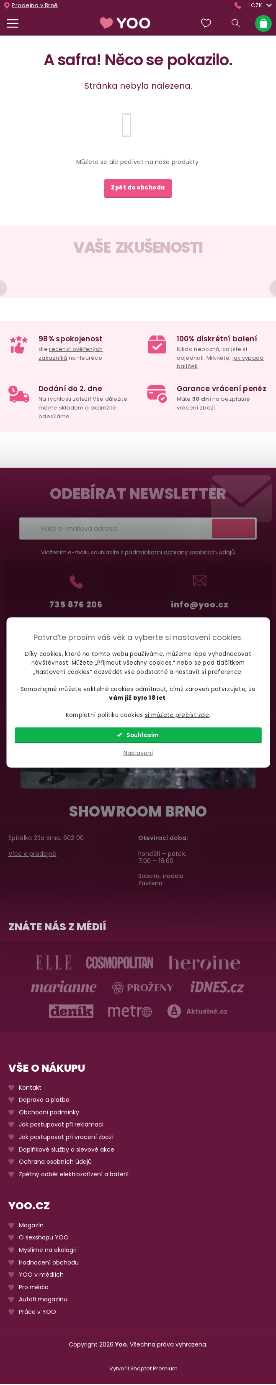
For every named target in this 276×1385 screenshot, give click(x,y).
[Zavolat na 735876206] (239, 5)
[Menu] (12, 23)
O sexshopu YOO (44, 1239)
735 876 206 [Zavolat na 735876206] (76, 605)
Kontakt (30, 1089)
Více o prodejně (32, 854)
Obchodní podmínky (49, 1113)
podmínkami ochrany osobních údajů (180, 553)
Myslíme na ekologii (47, 1251)
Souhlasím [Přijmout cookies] (142, 735)
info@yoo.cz (200, 605)
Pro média (34, 1288)
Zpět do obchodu (138, 188)
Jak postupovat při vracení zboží (66, 1138)
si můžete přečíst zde (177, 715)
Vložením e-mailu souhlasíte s (138, 553)
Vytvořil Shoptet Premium (143, 1370)
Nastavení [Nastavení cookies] (138, 753)
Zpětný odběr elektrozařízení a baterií (74, 1175)
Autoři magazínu (43, 1301)
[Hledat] (235, 23)
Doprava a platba (44, 1101)
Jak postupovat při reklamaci (61, 1126)
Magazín (31, 1226)
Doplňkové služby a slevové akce (66, 1151)
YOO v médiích (41, 1276)
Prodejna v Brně (35, 5)
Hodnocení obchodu (49, 1263)
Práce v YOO (37, 1313)
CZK (261, 5)
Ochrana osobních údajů (55, 1163)
